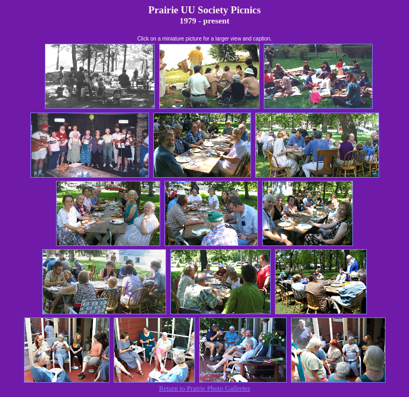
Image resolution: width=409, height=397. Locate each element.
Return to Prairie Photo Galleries (204, 388)
